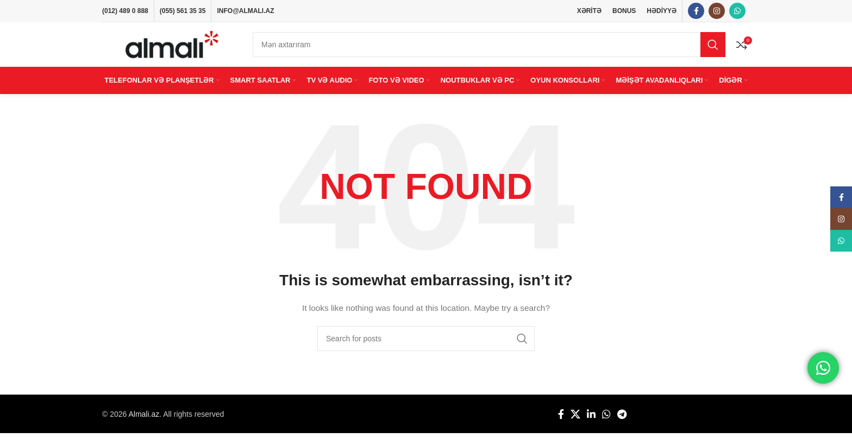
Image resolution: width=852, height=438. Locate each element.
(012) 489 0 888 (125, 11)
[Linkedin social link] (591, 419)
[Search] (489, 47)
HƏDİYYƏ (661, 11)
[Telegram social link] (622, 419)
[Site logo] (172, 46)
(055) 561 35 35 (183, 11)
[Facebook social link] (696, 11)
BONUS (624, 11)
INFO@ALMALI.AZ (245, 11)
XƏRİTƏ (589, 11)
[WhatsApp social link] (737, 11)
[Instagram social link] (717, 11)
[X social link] (575, 419)
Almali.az (143, 419)
